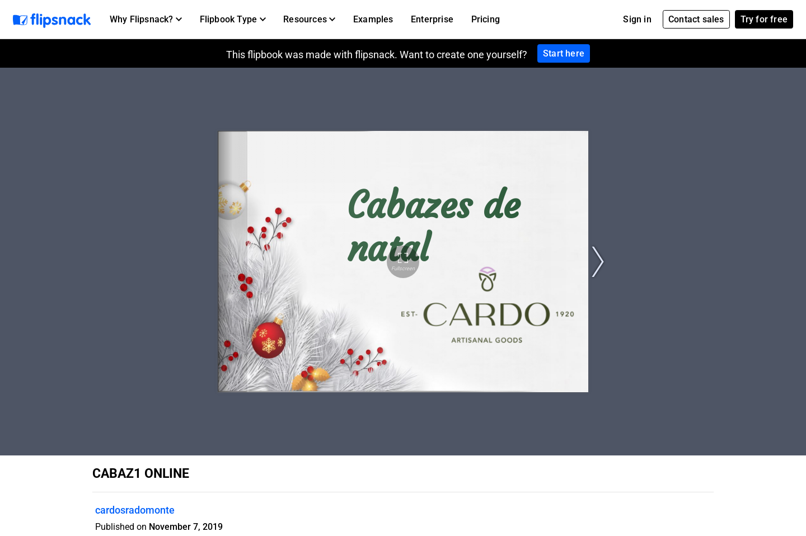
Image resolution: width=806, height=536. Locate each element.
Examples (373, 19)
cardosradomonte (135, 510)
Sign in (637, 19)
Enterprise (432, 19)
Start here (563, 53)
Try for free (764, 19)
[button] (146, 19)
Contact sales (696, 19)
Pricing (485, 19)
